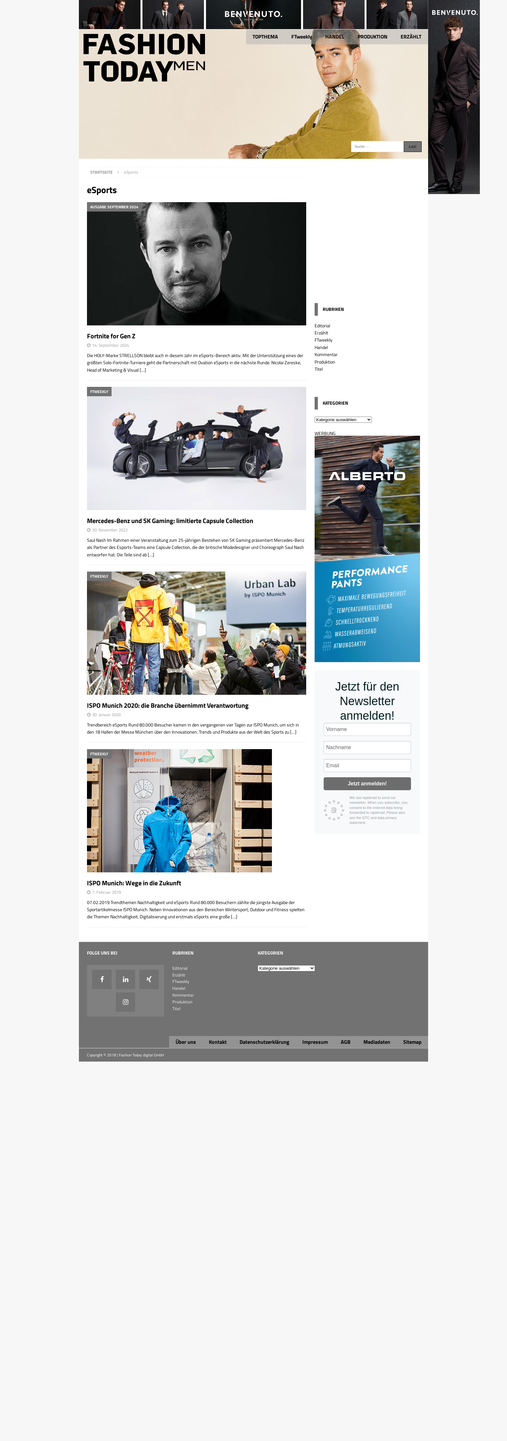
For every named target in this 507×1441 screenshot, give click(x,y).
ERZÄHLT (411, 36)
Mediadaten (376, 1042)
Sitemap (412, 1042)
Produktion (325, 361)
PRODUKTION (372, 36)
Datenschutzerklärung (264, 1042)
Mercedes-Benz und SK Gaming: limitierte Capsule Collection (170, 521)
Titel (319, 369)
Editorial (322, 325)
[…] (143, 369)
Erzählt (321, 332)
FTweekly (301, 36)
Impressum (315, 1042)
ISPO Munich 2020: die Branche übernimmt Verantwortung (168, 705)
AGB (346, 1042)
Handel (321, 347)
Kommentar (326, 354)
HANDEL (334, 36)
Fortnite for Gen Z (111, 336)
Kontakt (218, 1042)
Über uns (186, 1042)
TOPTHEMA (265, 36)
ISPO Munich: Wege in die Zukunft (134, 883)
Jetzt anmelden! (367, 783)
